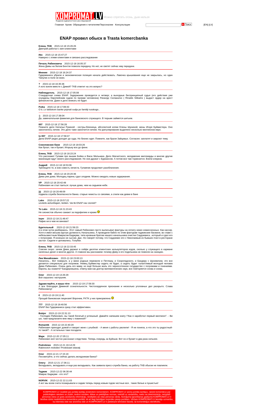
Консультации (122, 24)
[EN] (206, 24)
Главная (59, 24)
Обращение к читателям (86, 24)
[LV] (211, 24)
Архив (68, 24)
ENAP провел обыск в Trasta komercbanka (104, 38)
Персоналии (106, 24)
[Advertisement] (96, 6)
